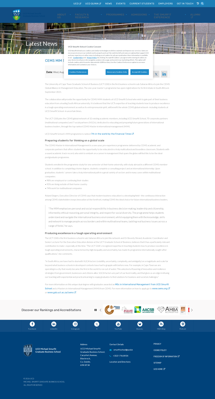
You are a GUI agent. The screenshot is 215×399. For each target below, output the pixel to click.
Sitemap (157, 363)
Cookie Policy (160, 350)
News (128, 3)
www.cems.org (159, 288)
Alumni (194, 14)
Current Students (154, 3)
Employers (173, 3)
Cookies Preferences (78, 72)
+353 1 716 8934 (119, 356)
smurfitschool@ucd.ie (121, 350)
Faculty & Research (101, 14)
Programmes (126, 14)
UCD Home (158, 369)
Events (138, 3)
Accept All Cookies (139, 72)
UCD (101, 3)
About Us (79, 14)
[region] (108, 59)
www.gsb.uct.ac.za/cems (60, 292)
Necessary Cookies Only (117, 72)
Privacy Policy (92, 57)
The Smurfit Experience (171, 14)
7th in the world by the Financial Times (111, 134)
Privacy (157, 344)
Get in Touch (188, 3)
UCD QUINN (114, 3)
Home (28, 38)
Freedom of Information (165, 356)
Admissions (145, 14)
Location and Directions (120, 362)
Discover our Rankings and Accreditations (51, 310)
